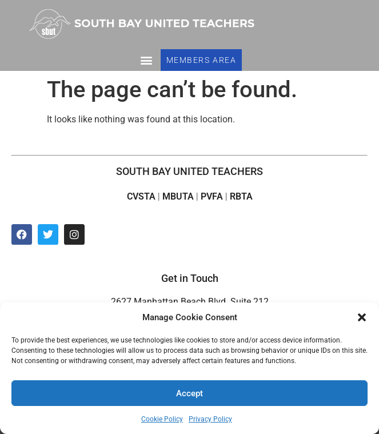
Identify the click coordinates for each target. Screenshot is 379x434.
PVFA (212, 196)
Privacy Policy (210, 419)
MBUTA (178, 196)
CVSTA (141, 196)
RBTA (241, 196)
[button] (362, 317)
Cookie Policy (162, 419)
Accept (189, 393)
